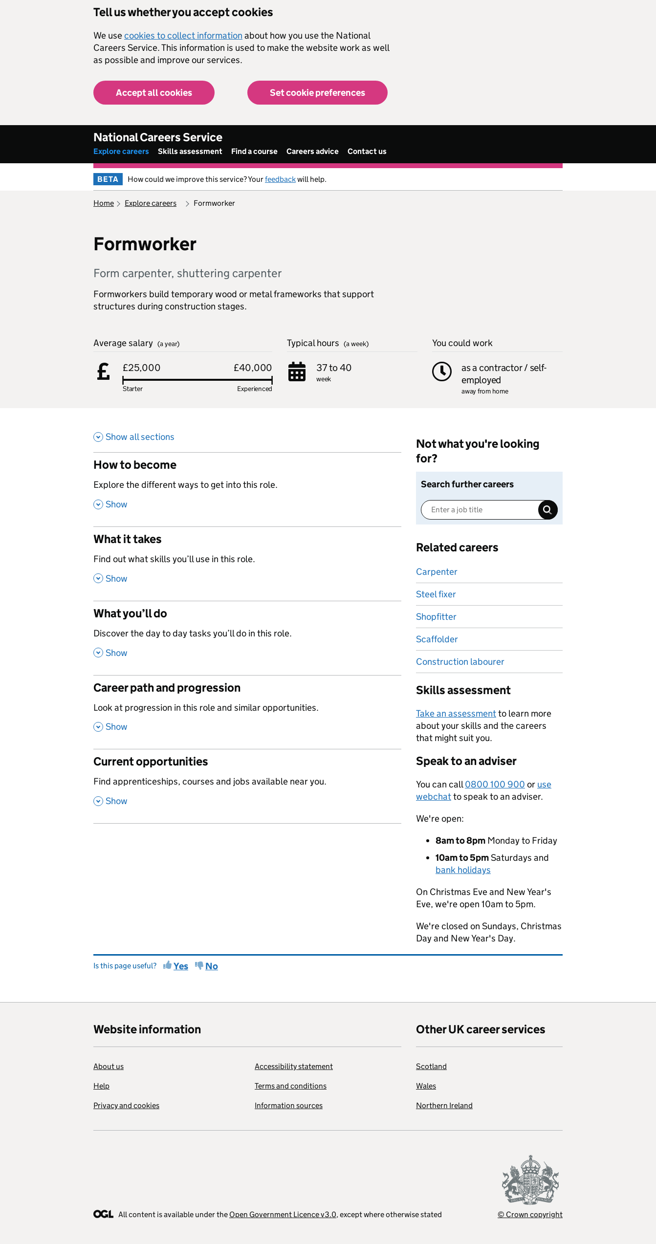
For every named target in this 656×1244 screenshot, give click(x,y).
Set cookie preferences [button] (317, 92)
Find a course (254, 151)
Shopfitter (436, 616)
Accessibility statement (294, 1066)
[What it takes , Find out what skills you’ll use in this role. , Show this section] (247, 563)
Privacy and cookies (126, 1105)
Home (103, 203)
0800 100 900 (495, 784)
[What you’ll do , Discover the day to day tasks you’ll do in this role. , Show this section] (247, 638)
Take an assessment (456, 713)
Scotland (431, 1066)
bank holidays (463, 869)
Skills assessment (190, 151)
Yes (181, 966)
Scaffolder (437, 639)
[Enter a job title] (489, 510)
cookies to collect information (183, 35)
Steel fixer (436, 594)
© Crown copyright (530, 1214)
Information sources (289, 1105)
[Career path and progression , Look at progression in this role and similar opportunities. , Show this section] (247, 712)
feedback (280, 179)
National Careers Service (157, 137)
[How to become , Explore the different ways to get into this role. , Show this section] (247, 489)
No (211, 966)
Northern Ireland (444, 1105)
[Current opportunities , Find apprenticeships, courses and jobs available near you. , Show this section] (247, 786)
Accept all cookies (154, 92)
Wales (426, 1086)
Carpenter (437, 571)
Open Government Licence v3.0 (282, 1214)
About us (108, 1066)
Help (101, 1086)
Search (548, 510)
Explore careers (121, 151)
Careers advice (312, 151)
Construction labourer (460, 661)
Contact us (367, 151)
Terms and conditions (291, 1086)
